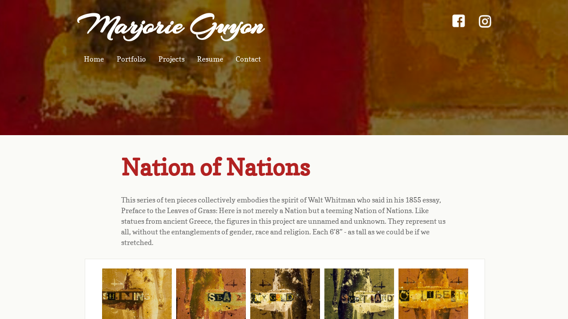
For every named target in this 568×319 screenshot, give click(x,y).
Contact (248, 58)
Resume (210, 58)
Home (94, 58)
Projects (171, 58)
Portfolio (131, 58)
